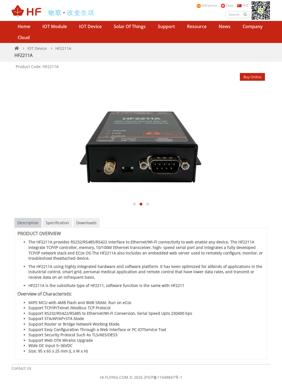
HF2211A (63, 48)
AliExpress (207, 5)
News (225, 26)
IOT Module (54, 26)
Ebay (227, 5)
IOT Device (90, 26)
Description (28, 222)
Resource (197, 26)
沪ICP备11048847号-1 (163, 377)
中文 (242, 5)
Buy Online (252, 76)
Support (166, 26)
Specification (57, 222)
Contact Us (21, 368)
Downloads (86, 222)
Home (24, 26)
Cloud (24, 37)
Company (253, 26)
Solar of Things (130, 26)
